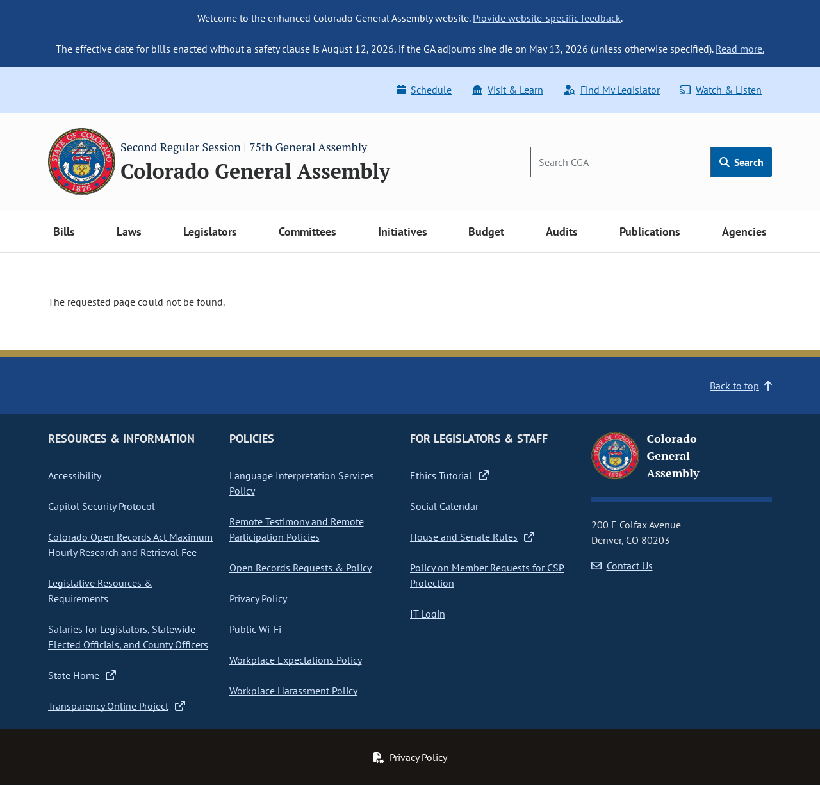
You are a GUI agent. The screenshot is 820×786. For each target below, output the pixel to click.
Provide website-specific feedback (547, 18)
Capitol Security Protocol (101, 506)
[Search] (620, 162)
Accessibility (74, 475)
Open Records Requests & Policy (300, 567)
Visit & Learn (507, 89)
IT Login (427, 613)
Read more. (740, 48)
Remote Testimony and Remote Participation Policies (296, 529)
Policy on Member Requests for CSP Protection (487, 575)
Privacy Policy (258, 598)
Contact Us (622, 565)
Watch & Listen (721, 89)
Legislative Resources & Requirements (100, 591)
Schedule (424, 89)
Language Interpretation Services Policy (301, 483)
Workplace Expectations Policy (295, 659)
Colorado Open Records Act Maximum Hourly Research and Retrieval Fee (130, 544)
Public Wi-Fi (255, 629)
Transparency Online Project (116, 706)
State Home (82, 675)
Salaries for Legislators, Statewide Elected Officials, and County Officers (128, 637)
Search (741, 162)
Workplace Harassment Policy (293, 690)
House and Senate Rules (472, 536)
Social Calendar (444, 506)
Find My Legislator (612, 89)
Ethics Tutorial (449, 475)
